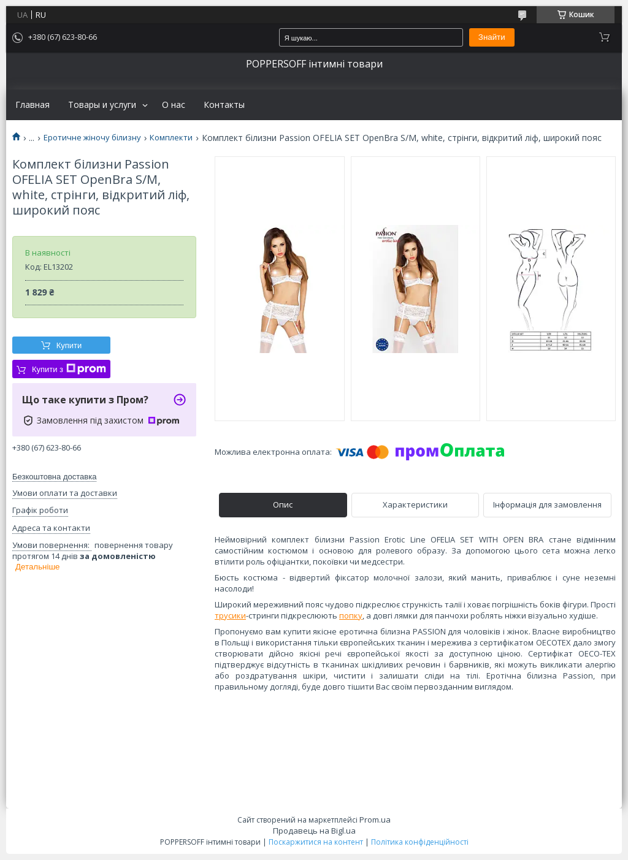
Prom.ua (375, 819)
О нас (173, 104)
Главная (32, 104)
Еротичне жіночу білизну (92, 137)
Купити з (69, 369)
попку (350, 615)
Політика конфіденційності (420, 842)
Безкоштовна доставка (54, 476)
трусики (230, 615)
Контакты (224, 104)
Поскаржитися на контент (316, 842)
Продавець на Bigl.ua (314, 830)
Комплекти (171, 137)
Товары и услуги (102, 104)
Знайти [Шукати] (491, 37)
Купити (69, 345)
